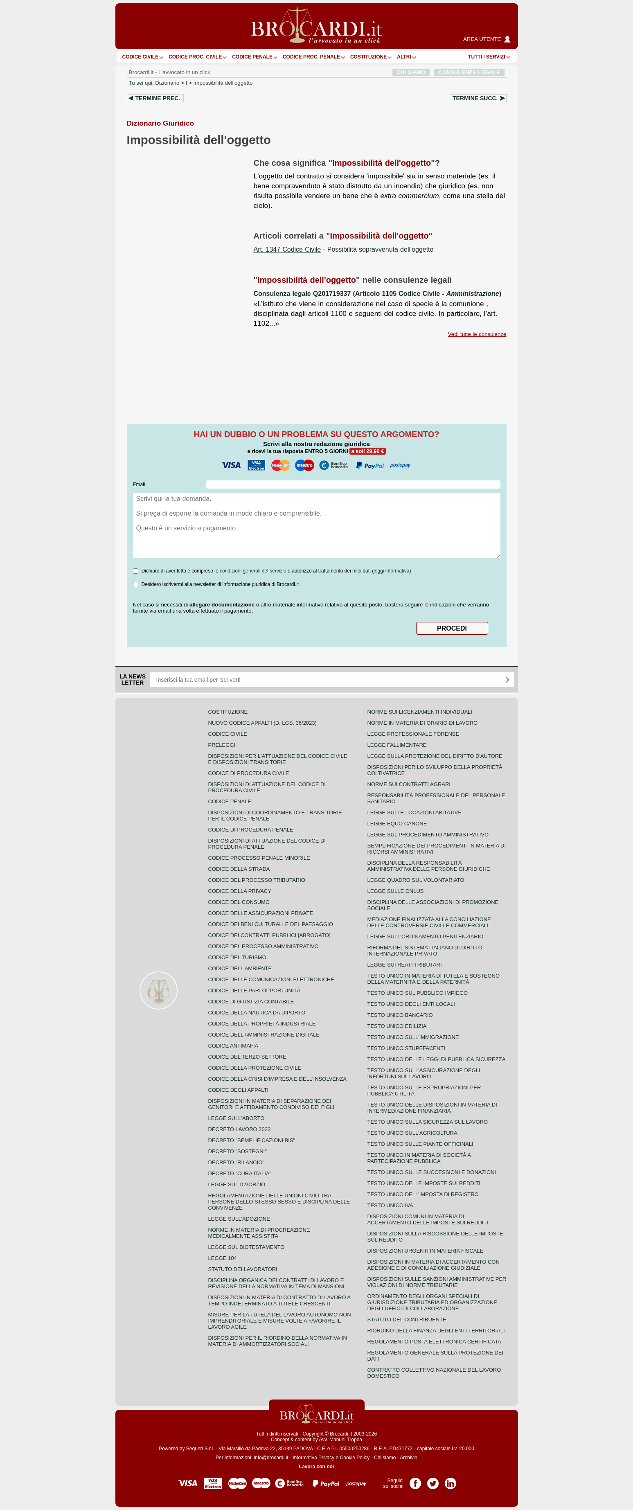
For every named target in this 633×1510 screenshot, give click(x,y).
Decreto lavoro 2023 (239, 1129)
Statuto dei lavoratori (242, 1269)
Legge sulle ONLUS (395, 891)
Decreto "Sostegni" (237, 1151)
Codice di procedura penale (250, 830)
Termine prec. (157, 98)
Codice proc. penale (311, 57)
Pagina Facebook (415, 1480)
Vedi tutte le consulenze (477, 334)
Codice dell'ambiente (240, 968)
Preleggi (221, 745)
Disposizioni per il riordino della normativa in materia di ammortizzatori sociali (277, 1341)
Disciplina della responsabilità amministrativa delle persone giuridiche (428, 866)
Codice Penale (252, 57)
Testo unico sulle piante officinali (420, 1144)
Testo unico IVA (390, 1205)
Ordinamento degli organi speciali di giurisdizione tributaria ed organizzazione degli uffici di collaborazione (432, 1302)
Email (139, 484)
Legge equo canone (397, 823)
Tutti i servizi (486, 57)
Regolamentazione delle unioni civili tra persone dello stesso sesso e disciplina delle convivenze (279, 1201)
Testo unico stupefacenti (406, 1048)
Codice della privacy (239, 891)
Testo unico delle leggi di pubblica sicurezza (436, 1059)
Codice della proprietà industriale (262, 1024)
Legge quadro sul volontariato (415, 880)
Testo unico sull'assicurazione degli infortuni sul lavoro (423, 1073)
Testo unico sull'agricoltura (412, 1133)
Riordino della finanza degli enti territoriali (436, 1330)
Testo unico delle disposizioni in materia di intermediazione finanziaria (432, 1108)
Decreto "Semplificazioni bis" (251, 1140)
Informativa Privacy (313, 1457)
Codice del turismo (237, 957)
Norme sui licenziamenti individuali (419, 712)
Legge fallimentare (397, 745)
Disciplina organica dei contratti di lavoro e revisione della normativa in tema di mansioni (276, 1283)
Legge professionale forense (413, 734)
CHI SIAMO (411, 72)
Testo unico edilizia (397, 1026)
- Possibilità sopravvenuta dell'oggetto (344, 249)
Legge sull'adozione (239, 1219)
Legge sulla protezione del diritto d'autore (434, 756)
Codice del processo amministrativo (263, 946)
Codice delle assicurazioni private (260, 913)
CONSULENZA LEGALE (469, 72)
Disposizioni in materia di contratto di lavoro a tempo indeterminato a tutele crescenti (279, 1300)
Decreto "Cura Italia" (240, 1173)
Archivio (408, 1457)
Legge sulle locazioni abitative (414, 812)
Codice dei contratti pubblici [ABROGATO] (269, 935)
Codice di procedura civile (248, 773)
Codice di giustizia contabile (251, 1001)
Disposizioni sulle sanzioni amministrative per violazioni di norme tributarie (437, 1282)
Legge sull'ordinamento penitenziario (425, 936)
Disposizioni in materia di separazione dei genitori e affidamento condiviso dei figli (271, 1104)
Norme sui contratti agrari (409, 784)
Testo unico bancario (400, 1015)
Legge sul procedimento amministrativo (428, 835)
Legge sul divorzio (237, 1184)
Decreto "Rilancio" (236, 1162)
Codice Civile (140, 57)
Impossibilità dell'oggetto (223, 83)
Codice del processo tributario (256, 880)
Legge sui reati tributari (404, 965)
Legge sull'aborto (236, 1118)
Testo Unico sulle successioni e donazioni (431, 1172)
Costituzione (368, 57)
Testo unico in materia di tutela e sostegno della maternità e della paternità (433, 979)
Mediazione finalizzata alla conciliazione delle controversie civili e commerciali (429, 922)
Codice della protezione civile (255, 1068)
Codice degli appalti (238, 1090)
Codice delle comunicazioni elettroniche (271, 979)
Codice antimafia (233, 1046)
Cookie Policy (355, 1457)
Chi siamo (385, 1457)
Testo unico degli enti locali (411, 1004)
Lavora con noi (316, 1466)
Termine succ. (475, 98)
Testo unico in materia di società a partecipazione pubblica (419, 1158)
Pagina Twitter (433, 1480)
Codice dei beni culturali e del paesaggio (270, 924)
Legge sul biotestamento (246, 1247)
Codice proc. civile (195, 57)
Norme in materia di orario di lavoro (422, 723)
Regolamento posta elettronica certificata (434, 1342)
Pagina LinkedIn (450, 1480)
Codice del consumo (239, 902)
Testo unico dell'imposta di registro (423, 1194)
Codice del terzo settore (247, 1057)
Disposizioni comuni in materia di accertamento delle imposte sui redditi (427, 1219)
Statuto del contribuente (406, 1319)
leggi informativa (391, 571)
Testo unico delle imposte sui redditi (423, 1183)
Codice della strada (239, 869)
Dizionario (167, 83)
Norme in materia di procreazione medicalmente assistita (259, 1233)
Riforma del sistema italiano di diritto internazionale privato (424, 950)
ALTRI (404, 57)
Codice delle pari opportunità (254, 990)
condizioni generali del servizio (253, 571)
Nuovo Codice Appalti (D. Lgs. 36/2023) (262, 723)
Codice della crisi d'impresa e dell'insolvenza (277, 1079)
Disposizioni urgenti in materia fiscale (425, 1251)
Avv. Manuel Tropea (340, 1439)
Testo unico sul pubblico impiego (417, 993)
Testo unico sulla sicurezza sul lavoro (427, 1122)
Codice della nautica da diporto (257, 1013)
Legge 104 (222, 1258)
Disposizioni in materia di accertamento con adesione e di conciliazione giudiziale (433, 1265)
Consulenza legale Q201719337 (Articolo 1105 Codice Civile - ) (378, 293)
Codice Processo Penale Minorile (259, 858)
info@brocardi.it (271, 1457)
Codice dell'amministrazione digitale (264, 1035)
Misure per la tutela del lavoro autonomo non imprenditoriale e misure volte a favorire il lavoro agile (279, 1321)
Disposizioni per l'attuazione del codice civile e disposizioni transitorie (277, 759)
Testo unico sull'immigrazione (413, 1037)
